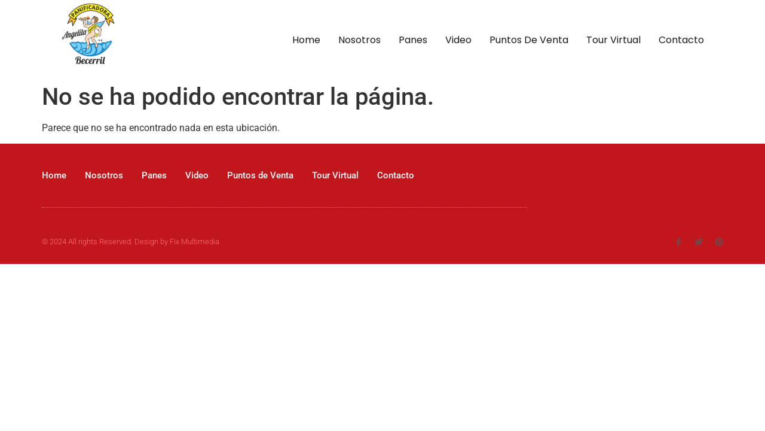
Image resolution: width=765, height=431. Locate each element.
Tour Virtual (613, 41)
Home (306, 41)
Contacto (681, 41)
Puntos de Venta (528, 41)
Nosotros (359, 41)
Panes (413, 41)
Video (458, 41)
